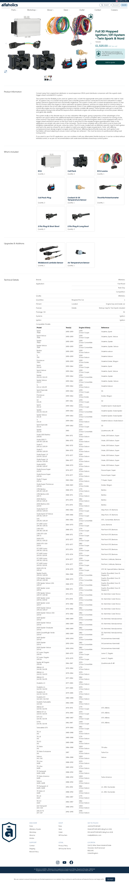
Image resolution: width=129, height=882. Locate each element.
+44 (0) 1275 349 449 (94, 826)
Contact (31, 845)
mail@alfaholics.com (94, 835)
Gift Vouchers (63, 835)
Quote (124, 5)
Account (116, 5)
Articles (31, 838)
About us (32, 835)
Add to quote (110, 62)
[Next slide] (87, 43)
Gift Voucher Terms (65, 848)
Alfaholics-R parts (35, 829)
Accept (110, 879)
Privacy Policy (63, 845)
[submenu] (127, 1)
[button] (48, 78)
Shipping (32, 848)
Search (106, 5)
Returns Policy (34, 852)
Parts (31, 826)
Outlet (60, 832)
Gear (60, 829)
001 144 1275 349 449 (94, 832)
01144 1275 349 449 (94, 829)
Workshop (32, 832)
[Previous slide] (10, 43)
